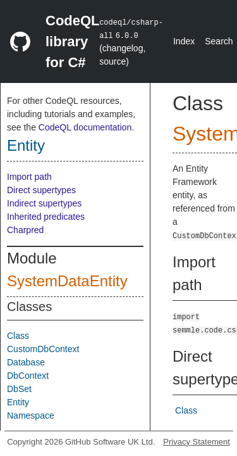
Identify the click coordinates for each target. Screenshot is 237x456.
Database (26, 362)
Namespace (30, 415)
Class (18, 336)
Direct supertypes (41, 190)
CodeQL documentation (85, 127)
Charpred (25, 230)
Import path (29, 177)
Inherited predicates (46, 217)
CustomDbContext (43, 349)
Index (184, 41)
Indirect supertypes (44, 203)
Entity (26, 145)
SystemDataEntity (67, 280)
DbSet (19, 389)
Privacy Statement (196, 441)
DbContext (28, 375)
